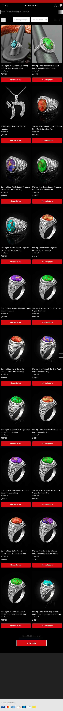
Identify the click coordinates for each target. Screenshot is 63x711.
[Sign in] (55, 5)
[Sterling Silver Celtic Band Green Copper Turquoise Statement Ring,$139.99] (16, 590)
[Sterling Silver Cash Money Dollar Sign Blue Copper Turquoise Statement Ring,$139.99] (47, 590)
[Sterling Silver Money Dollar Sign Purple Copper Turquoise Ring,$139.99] (47, 347)
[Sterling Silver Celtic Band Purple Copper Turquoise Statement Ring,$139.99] (47, 529)
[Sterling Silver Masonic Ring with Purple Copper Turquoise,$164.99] (16, 287)
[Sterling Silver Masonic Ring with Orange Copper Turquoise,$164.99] (47, 226)
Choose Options (15, 80)
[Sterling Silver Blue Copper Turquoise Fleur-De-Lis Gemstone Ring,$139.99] (16, 226)
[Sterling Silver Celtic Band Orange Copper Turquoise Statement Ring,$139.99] (16, 529)
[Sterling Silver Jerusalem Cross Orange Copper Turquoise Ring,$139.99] (47, 408)
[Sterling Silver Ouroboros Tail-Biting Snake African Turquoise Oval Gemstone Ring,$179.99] (16, 44)
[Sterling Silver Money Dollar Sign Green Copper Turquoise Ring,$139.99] (16, 408)
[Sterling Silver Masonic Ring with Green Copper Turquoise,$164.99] (47, 287)
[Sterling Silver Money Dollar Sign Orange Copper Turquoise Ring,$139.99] (16, 347)
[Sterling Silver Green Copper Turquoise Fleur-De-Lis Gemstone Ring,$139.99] (47, 165)
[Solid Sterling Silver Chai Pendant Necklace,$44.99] (16, 105)
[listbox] (39, 19)
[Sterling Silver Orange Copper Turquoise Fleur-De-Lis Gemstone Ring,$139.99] (47, 105)
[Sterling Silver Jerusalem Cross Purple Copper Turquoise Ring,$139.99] (16, 469)
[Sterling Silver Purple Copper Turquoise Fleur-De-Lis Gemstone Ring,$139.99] (16, 165)
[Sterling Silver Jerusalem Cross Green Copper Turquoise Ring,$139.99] (47, 469)
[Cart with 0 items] (59, 5)
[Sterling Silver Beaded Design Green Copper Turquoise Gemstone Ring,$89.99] (47, 44)
